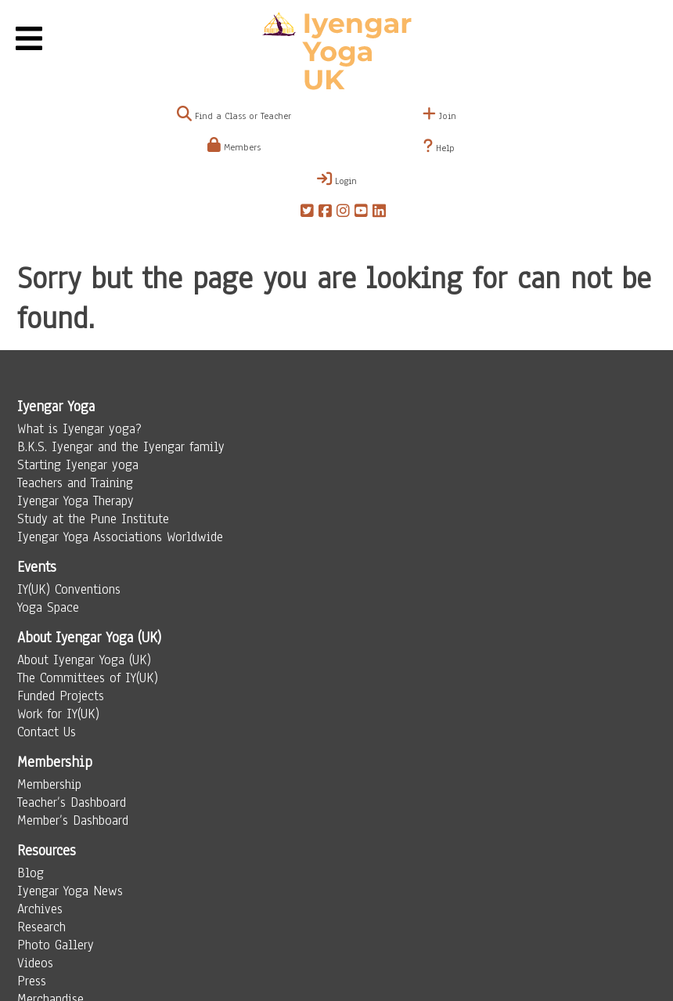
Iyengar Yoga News (70, 891)
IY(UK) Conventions (69, 589)
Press (31, 981)
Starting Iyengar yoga (78, 465)
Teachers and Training (75, 483)
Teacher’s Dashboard (71, 802)
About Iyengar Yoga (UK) (84, 660)
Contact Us (46, 732)
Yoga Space (48, 607)
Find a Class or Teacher (234, 116)
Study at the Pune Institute (93, 519)
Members (234, 147)
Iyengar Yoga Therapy (75, 501)
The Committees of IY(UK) (87, 678)
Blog (30, 873)
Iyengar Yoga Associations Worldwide (120, 537)
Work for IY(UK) (58, 714)
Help (439, 146)
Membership (49, 784)
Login (337, 179)
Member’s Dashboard (72, 820)
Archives (40, 909)
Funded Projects (60, 696)
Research (41, 927)
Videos (35, 963)
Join (439, 116)
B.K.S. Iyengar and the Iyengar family (121, 447)
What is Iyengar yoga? (79, 429)
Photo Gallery (55, 945)
